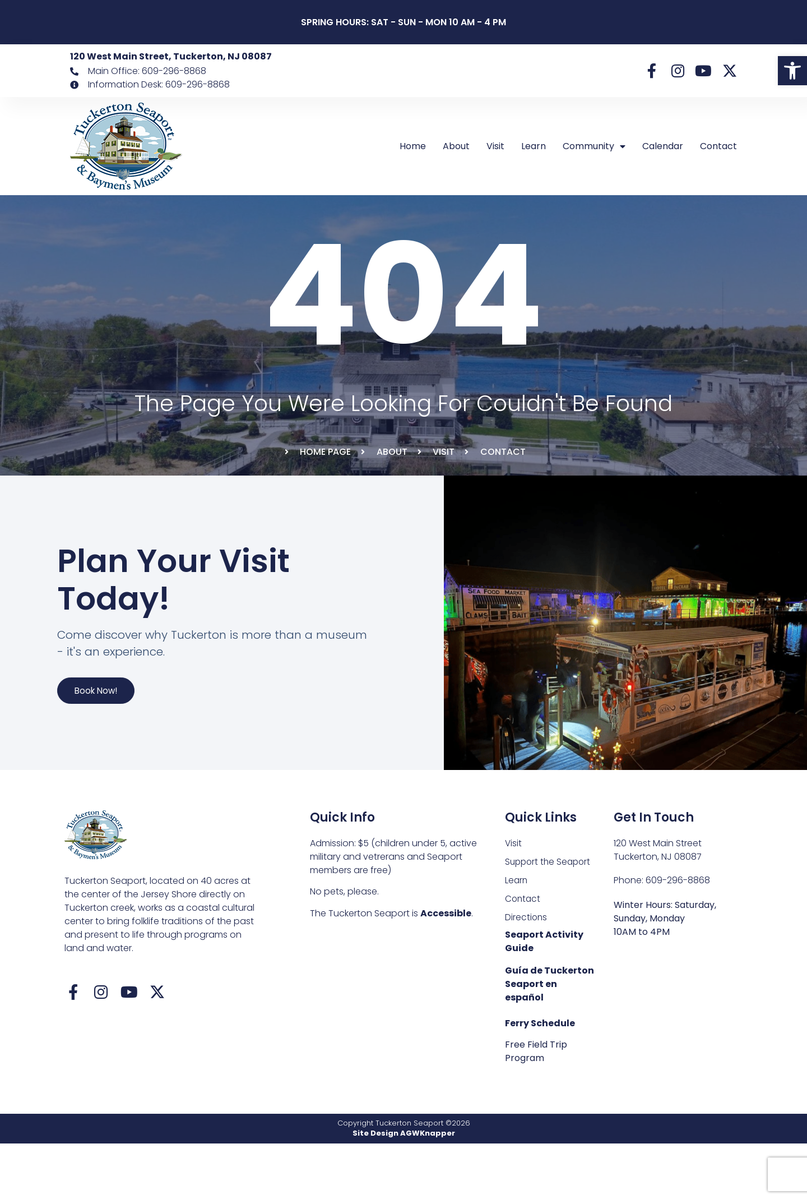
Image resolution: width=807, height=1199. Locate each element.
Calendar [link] (662, 146)
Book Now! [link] (105, 723)
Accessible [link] (445, 966)
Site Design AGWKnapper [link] (404, 1188)
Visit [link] (495, 146)
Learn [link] (533, 146)
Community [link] (594, 146)
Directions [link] (526, 972)
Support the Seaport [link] (550, 915)
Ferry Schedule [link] (540, 1078)
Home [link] (413, 146)
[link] (792, 70)
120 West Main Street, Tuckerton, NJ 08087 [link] (171, 56)
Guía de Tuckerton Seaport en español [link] (549, 1039)
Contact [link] (718, 146)
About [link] (456, 146)
